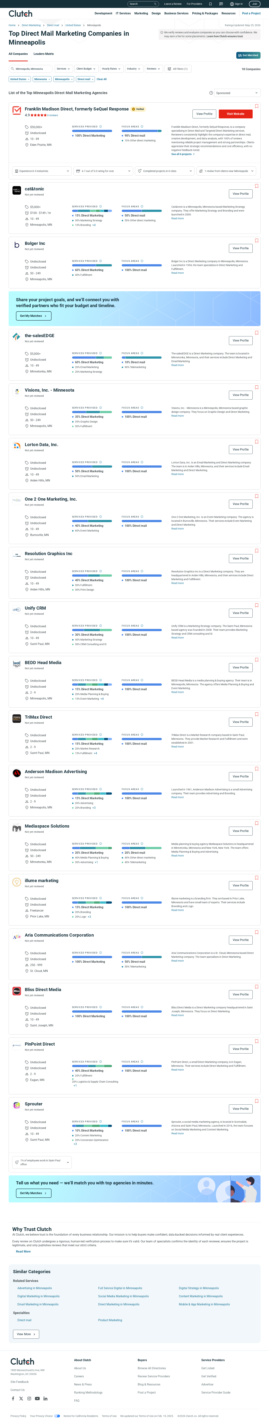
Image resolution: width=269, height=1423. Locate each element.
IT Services (123, 13)
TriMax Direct (38, 717)
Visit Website (236, 114)
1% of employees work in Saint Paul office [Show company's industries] (40, 1162)
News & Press (83, 1384)
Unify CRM (35, 608)
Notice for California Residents (81, 1416)
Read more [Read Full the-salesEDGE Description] (177, 365)
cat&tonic (34, 188)
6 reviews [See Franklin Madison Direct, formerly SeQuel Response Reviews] (52, 115)
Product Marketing (110, 1320)
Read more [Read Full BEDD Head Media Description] (177, 692)
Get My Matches (31, 316)
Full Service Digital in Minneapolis (120, 1288)
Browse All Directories (152, 1368)
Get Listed (207, 1368)
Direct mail (24, 1320)
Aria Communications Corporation (59, 935)
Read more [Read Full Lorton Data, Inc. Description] (177, 474)
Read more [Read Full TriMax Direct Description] (177, 746)
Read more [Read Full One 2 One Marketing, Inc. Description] (177, 528)
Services (61, 68)
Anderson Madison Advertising (56, 771)
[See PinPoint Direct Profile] (16, 1045)
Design (156, 13)
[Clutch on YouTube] (37, 1398)
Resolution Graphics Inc (49, 553)
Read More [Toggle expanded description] (23, 1251)
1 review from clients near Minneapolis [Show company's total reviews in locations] (226, 171)
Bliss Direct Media (43, 989)
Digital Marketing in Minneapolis (38, 1296)
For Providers (194, 3)
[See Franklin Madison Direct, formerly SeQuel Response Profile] (16, 110)
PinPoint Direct (40, 1044)
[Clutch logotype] (22, 1361)
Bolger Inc (35, 243)
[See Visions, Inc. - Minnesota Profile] (16, 391)
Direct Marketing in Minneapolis (118, 1304)
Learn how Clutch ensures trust (225, 36)
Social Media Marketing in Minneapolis (123, 1296)
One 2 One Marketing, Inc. (51, 499)
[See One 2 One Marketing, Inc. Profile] (16, 500)
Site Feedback (19, 1382)
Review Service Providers (154, 1376)
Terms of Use (109, 1416)
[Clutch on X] (21, 1398)
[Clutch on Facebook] (13, 1398)
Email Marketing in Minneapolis (37, 1304)
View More (24, 1334)
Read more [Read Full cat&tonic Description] (177, 218)
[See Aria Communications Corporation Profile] (16, 936)
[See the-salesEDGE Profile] (16, 337)
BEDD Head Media (43, 662)
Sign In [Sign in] (239, 3)
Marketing (141, 13)
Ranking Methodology (88, 1392)
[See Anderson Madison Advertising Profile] (16, 773)
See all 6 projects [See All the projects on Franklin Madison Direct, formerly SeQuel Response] (181, 154)
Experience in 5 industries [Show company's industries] (33, 171)
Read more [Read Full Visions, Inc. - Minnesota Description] (177, 415)
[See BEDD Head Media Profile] (16, 664)
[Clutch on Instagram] (29, 1398)
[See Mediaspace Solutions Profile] (16, 827)
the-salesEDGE (40, 335)
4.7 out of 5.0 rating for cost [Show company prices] (98, 171)
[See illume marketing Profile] (16, 882)
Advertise (207, 1384)
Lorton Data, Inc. (41, 444)
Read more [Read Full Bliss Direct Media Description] (177, 1015)
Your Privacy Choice (41, 1416)
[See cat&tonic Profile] (16, 190)
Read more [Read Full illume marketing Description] (177, 910)
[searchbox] (31, 69)
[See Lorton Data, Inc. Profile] (16, 446)
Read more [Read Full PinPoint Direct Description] (177, 1069)
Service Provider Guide (215, 1392)
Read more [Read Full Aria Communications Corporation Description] (177, 960)
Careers (79, 1376)
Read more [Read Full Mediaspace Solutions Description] (177, 855)
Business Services (176, 13)
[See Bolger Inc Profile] (16, 244)
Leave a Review (173, 3)
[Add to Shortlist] (257, 106)
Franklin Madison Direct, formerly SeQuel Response (77, 109)
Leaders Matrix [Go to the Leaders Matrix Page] (44, 54)
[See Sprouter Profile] (16, 1105)
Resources (229, 13)
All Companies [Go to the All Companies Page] (18, 54)
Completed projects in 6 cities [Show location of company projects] (159, 171)
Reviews (151, 68)
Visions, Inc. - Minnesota (49, 390)
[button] (64, 69)
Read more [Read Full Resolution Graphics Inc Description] (177, 583)
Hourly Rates (109, 68)
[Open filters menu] (178, 69)
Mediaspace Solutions (47, 826)
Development (103, 13)
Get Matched (250, 55)
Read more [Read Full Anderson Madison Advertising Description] (177, 797)
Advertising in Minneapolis (34, 1288)
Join (254, 3)
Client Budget (84, 68)
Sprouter (34, 1104)
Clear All (102, 79)
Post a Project (251, 13)
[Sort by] (237, 93)
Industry (132, 68)
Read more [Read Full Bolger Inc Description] (177, 272)
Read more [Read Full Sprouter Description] (177, 1133)
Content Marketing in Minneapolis (201, 1296)
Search (134, 3)
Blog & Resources (149, 1384)
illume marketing (42, 880)
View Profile (204, 114)
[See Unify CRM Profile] (16, 609)
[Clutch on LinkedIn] (45, 1398)
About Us (80, 1368)
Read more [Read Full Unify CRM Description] (177, 637)
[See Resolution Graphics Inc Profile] (16, 555)
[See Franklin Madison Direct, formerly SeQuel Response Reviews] (38, 115)
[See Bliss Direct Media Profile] (16, 991)
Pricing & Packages (205, 13)
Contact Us (17, 1390)
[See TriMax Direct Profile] (16, 718)
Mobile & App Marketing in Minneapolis (204, 1304)
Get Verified (208, 1376)
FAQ (76, 1400)
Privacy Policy (18, 1416)
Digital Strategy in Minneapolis (199, 1288)
